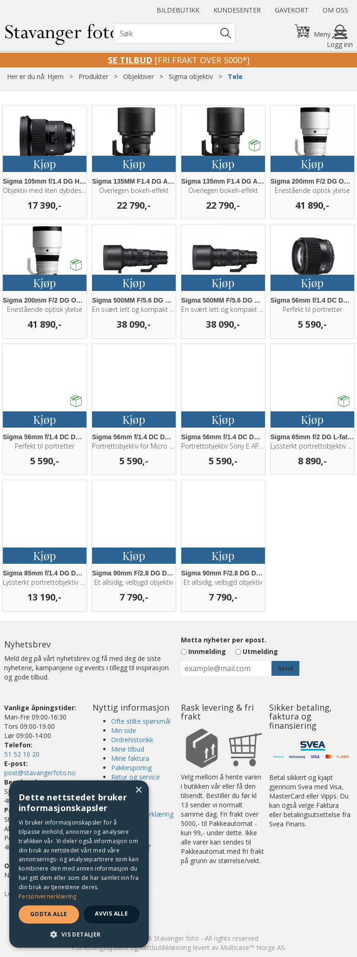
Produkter (93, 76)
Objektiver (138, 76)
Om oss (335, 10)
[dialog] (79, 864)
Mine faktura (130, 758)
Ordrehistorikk (132, 739)
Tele (235, 76)
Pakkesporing (131, 767)
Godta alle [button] (48, 914)
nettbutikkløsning (165, 947)
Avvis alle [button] (111, 913)
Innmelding (207, 651)
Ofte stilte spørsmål (141, 721)
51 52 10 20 (22, 754)
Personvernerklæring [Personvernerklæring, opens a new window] (48, 896)
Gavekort (292, 10)
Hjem (55, 76)
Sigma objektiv (191, 76)
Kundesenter (237, 10)
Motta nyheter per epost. (223, 639)
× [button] (138, 790)
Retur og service (135, 776)
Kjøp (44, 163)
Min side (123, 730)
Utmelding (260, 651)
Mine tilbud (127, 749)
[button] (79, 934)
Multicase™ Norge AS (252, 947)
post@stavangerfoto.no (40, 772)
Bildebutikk (178, 10)
